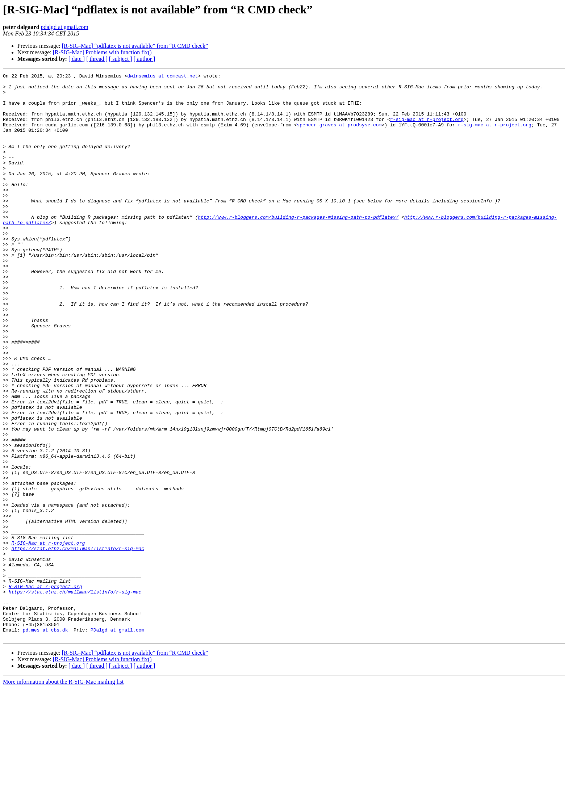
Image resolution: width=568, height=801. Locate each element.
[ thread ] (97, 59)
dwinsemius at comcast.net (162, 77)
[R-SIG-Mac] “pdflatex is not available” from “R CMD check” (135, 46)
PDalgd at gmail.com (117, 741)
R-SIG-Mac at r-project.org (48, 637)
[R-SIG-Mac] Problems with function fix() (102, 52)
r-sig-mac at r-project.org (427, 129)
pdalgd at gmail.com (64, 27)
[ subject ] (120, 59)
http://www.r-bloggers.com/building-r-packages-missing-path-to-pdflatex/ (298, 246)
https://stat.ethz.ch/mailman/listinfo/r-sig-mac (77, 644)
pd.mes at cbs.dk (45, 741)
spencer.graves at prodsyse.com (339, 135)
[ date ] (76, 59)
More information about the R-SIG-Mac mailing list (63, 795)
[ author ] (144, 59)
